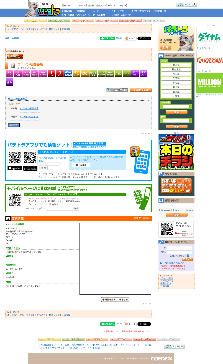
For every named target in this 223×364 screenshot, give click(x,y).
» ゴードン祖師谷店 (29, 108)
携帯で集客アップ (80, 345)
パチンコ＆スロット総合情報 (43, 8)
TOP (7, 38)
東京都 (176, 65)
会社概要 (113, 345)
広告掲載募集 (45, 345)
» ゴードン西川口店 (29, 116)
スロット (190, 211)
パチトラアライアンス (54, 348)
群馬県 (176, 91)
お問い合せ (72, 348)
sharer (119, 38)
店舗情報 (65, 29)
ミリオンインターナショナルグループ (209, 85)
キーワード (166, 211)
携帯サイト (54, 29)
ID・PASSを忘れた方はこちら (172, 263)
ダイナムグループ (209, 38)
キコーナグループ (209, 61)
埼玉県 (176, 74)
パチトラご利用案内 (90, 348)
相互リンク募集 (99, 345)
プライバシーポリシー (131, 345)
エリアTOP (12, 29)
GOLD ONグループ (17, 98)
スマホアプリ (40, 29)
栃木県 (176, 87)
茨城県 (176, 83)
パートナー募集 (61, 345)
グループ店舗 (26, 29)
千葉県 (176, 78)
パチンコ (177, 211)
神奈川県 (176, 69)
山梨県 (176, 96)
